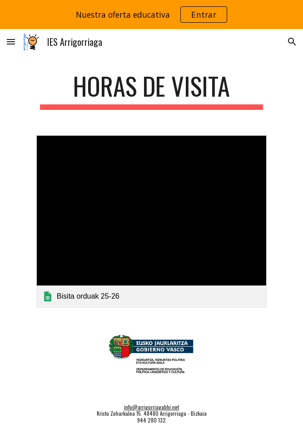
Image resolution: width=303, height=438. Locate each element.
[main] (151, 90)
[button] (11, 41)
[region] (151, 14)
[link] (151, 221)
